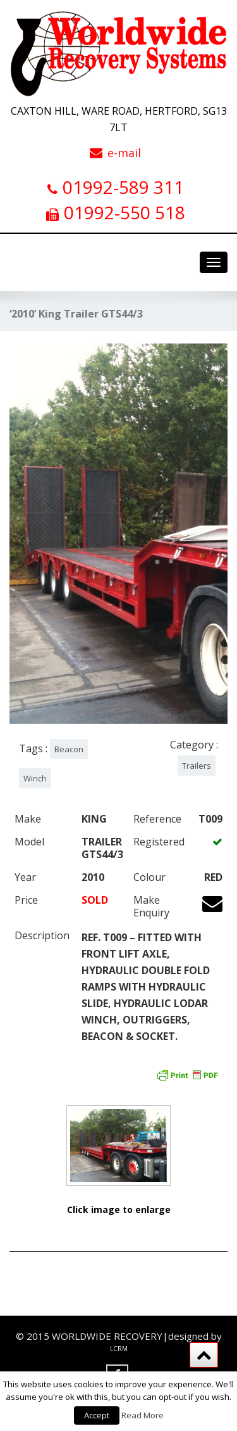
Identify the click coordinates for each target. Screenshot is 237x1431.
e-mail (124, 152)
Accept (96, 1415)
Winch (35, 778)
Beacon (68, 749)
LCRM (119, 1348)
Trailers (196, 765)
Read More (142, 1415)
